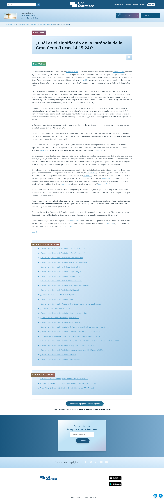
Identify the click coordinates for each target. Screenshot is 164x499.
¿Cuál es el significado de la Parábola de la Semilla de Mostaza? (63, 262)
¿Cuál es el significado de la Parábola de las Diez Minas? (61, 281)
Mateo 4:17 (44, 150)
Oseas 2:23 (74, 220)
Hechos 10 (87, 175)
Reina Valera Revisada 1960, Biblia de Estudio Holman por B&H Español (67, 388)
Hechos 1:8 (65, 184)
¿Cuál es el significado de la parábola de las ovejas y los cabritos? (64, 285)
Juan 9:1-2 (90, 173)
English (34, 232)
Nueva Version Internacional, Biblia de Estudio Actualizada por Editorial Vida (68, 383)
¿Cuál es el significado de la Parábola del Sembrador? (60, 267)
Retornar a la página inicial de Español (85, 403)
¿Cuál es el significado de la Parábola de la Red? (58, 354)
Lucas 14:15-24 (72, 72)
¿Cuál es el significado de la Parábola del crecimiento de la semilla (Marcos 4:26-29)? (71, 350)
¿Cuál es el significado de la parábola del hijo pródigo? (60, 271)
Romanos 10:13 (69, 226)
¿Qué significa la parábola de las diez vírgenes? (57, 294)
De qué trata (118, 5)
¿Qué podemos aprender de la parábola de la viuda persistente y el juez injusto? (70, 336)
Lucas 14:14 (84, 80)
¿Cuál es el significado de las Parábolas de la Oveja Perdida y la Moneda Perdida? (70, 304)
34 (95, 173)
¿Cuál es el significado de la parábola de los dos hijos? (60, 322)
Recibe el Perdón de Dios (29, 18)
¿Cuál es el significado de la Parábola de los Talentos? (60, 276)
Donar (135, 5)
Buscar (128, 5)
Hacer (142, 5)
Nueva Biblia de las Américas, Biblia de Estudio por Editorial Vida (64, 379)
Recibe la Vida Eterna (28, 15)
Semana (151, 5)
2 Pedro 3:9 (110, 223)
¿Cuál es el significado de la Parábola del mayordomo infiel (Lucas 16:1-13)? (68, 345)
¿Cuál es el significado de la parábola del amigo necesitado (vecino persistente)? (70, 331)
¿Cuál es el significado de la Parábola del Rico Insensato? (61, 258)
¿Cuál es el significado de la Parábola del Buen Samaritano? (62, 253)
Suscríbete (150, 15)
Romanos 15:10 (104, 184)
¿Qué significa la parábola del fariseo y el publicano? (59, 318)
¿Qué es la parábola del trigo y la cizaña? (55, 308)
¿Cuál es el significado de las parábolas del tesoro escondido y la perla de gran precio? (72, 327)
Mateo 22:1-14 (118, 72)
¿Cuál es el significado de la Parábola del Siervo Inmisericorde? (63, 248)
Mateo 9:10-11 (107, 178)
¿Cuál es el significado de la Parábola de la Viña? (58, 299)
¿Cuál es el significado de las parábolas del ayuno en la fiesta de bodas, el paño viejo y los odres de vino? (79, 341)
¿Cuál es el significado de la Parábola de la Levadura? (60, 359)
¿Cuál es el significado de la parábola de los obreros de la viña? (63, 313)
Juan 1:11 (100, 150)
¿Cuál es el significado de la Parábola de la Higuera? (59, 290)
